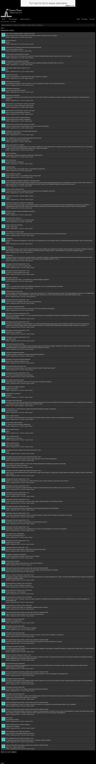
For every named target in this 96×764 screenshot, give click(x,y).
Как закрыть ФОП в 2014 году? (14, 400)
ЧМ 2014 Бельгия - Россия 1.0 (14, 218)
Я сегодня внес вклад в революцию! (15, 663)
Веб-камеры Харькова (12, 277)
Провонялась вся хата (12, 74)
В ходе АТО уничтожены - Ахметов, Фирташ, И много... (20, 196)
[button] (6, 19)
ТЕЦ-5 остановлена (11, 153)
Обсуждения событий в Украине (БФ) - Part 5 (17, 479)
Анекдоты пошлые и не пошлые (14, 291)
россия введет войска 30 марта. (14, 422)
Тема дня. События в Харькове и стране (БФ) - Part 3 (20, 575)
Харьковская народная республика (15, 306)
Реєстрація (13, 21)
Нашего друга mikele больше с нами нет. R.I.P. (18, 68)
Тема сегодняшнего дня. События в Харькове (18, 724)
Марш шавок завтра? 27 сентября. (15, 145)
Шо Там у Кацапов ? (11, 40)
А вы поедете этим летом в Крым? (15, 231)
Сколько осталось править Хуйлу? (15, 189)
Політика (31, 85)
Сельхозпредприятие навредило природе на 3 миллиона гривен (23, 180)
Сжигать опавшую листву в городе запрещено (18, 117)
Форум (3, 19)
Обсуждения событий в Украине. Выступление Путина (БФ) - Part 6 (23, 450)
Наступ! (13, 752)
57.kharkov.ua (9, 238)
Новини (30, 37)
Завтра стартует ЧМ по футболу (14, 225)
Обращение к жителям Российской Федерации (18, 359)
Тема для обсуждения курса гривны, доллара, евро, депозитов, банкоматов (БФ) (27, 568)
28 (9, 752)
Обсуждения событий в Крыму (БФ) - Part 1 (17, 547)
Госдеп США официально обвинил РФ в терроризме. (20, 202)
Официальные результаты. (13, 81)
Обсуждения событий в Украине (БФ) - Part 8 (17, 264)
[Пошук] (92, 19)
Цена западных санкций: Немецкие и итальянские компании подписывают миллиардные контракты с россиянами (36, 463)
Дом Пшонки (9, 717)
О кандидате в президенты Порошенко (16, 554)
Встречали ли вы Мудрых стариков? (15, 386)
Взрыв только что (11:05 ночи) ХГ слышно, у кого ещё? (20, 103)
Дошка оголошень (25, 19)
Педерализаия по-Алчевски (13, 393)
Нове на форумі (13, 19)
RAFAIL (8, 37)
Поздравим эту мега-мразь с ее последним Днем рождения (21, 131)
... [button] (7, 752)
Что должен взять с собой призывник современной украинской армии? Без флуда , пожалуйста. (31, 408)
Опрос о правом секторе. (12, 415)
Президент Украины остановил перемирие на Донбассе (20, 211)
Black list (31, 243)
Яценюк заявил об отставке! (13, 173)
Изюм (7, 284)
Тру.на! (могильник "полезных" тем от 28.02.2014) (19, 583)
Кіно (31, 564)
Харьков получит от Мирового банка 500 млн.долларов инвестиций (23, 47)
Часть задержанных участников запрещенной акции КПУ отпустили (23, 138)
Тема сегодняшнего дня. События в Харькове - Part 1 (20, 738)
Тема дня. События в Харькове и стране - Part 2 (18, 655)
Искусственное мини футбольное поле (16, 366)
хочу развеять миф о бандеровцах (15, 533)
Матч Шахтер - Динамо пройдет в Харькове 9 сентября (20, 33)
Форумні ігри (33, 296)
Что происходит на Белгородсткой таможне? (17, 54)
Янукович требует (10, 167)
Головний (31, 44)
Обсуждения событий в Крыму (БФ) (15, 619)
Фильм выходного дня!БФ (12, 561)
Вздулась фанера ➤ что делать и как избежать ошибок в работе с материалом (22, 25)
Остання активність (5, 21)
